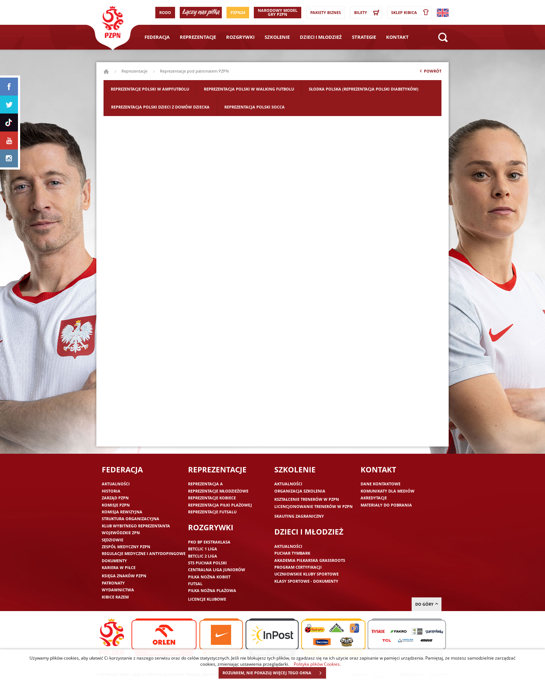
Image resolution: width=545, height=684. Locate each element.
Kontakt (397, 37)
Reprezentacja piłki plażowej (220, 505)
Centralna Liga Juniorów (216, 569)
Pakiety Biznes (325, 12)
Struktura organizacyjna (130, 518)
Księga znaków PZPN (124, 575)
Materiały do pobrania (386, 505)
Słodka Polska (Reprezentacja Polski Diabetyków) (363, 89)
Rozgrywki (240, 37)
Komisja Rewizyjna (122, 511)
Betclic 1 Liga (202, 548)
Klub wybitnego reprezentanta (136, 525)
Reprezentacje (198, 37)
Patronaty (113, 583)
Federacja (157, 37)
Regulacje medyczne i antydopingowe (144, 553)
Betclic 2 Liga (202, 556)
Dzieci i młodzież (321, 37)
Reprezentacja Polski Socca (254, 107)
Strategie (364, 37)
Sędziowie (112, 539)
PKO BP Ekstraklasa (209, 542)
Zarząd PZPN (115, 497)
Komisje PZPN (116, 505)
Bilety (367, 12)
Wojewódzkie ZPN (121, 532)
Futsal (195, 583)
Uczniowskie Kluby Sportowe (306, 574)
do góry (426, 604)
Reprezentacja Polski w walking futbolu (249, 89)
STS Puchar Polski (207, 562)
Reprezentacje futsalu (212, 511)
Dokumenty (114, 560)
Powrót (429, 72)
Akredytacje (374, 497)
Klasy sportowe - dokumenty (306, 581)
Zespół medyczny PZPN (126, 546)
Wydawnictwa (118, 589)
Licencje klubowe (207, 599)
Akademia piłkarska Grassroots (309, 560)
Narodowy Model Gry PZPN (277, 12)
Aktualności (116, 483)
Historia (111, 491)
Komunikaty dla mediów (388, 491)
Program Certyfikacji (298, 567)
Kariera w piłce (119, 567)
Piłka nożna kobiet (209, 576)
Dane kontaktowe (380, 483)
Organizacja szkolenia (299, 491)
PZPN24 (237, 12)
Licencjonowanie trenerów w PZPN (313, 506)
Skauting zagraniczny (299, 516)
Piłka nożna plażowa (212, 590)
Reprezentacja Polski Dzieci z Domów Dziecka (160, 107)
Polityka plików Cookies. (317, 664)
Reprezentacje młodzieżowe (218, 491)
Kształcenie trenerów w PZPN (306, 499)
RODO (165, 12)
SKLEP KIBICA (411, 12)
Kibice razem (115, 597)
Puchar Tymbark (292, 553)
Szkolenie (277, 37)
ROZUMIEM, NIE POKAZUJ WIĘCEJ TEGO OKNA (274, 672)
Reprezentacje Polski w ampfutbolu (150, 89)
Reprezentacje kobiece (212, 497)
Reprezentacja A (205, 483)
